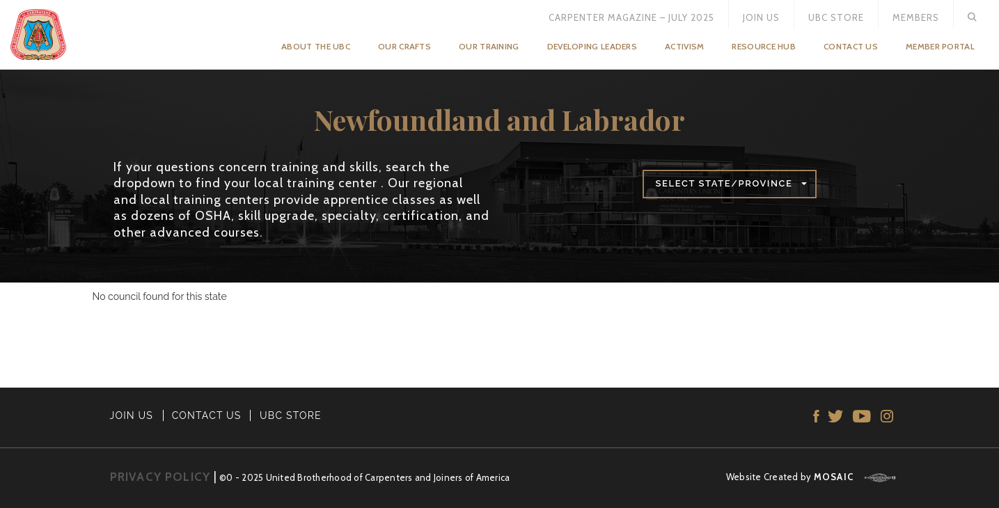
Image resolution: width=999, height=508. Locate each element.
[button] (730, 184)
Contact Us (851, 46)
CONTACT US (207, 415)
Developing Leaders (592, 46)
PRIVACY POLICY (160, 477)
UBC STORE (291, 415)
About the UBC (315, 46)
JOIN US (132, 415)
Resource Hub (764, 46)
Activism (684, 46)
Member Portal (940, 46)
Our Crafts (404, 46)
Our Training (489, 46)
